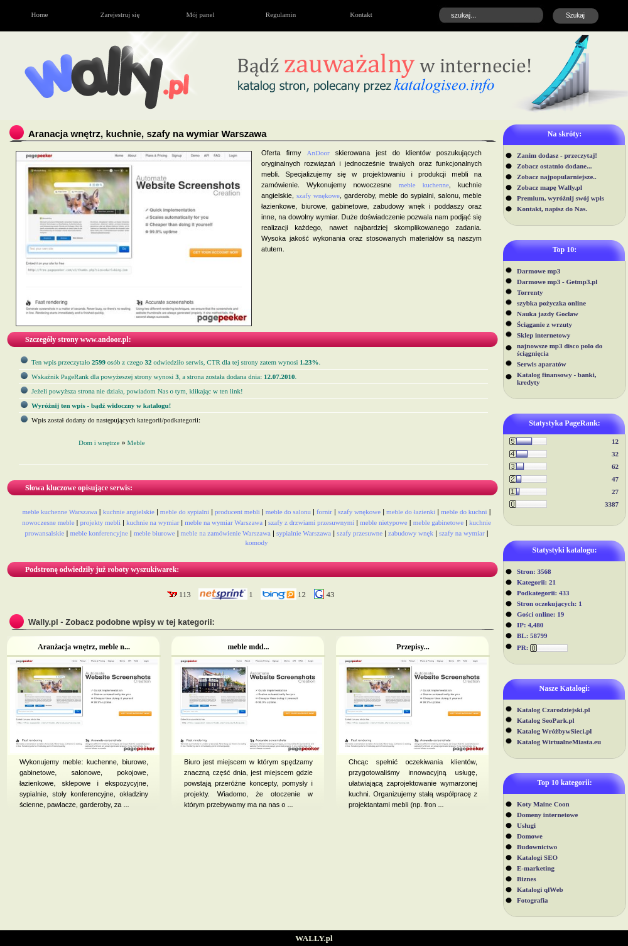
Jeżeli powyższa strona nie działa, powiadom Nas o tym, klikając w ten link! (137, 391)
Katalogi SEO (537, 857)
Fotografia (532, 900)
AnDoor (318, 153)
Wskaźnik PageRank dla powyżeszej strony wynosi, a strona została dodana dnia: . (163, 376)
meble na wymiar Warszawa (224, 522)
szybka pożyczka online (551, 303)
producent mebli (237, 511)
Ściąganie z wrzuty (544, 324)
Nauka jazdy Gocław (547, 313)
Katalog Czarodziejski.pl (553, 709)
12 (615, 441)
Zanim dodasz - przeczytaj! (557, 155)
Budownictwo (537, 846)
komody (256, 542)
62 (615, 466)
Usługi (526, 825)
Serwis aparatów (541, 364)
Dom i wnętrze (98, 442)
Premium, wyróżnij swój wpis (560, 198)
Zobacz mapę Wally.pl (549, 187)
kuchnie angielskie (128, 511)
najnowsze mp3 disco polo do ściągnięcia (559, 349)
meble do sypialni (184, 511)
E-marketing (536, 868)
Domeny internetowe (547, 814)
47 (615, 479)
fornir (324, 511)
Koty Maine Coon (543, 804)
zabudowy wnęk (410, 533)
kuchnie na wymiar (152, 522)
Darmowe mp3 (538, 271)
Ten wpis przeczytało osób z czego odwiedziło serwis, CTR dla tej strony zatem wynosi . (175, 362)
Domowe (530, 836)
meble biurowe (154, 533)
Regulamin (281, 14)
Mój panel (201, 14)
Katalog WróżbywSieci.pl (554, 731)
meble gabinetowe (438, 522)
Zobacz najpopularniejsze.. (557, 176)
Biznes (526, 879)
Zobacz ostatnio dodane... (554, 166)
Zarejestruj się (120, 14)
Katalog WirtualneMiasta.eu (559, 741)
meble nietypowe (383, 522)
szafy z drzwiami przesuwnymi (311, 522)
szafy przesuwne (359, 533)
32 (615, 454)
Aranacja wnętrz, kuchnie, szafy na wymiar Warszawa (147, 133)
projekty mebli (100, 522)
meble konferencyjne (99, 533)
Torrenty (530, 292)
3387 (612, 504)
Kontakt (361, 14)
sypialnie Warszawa (303, 533)
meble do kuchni (464, 511)
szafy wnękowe (318, 195)
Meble (136, 442)
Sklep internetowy (543, 335)
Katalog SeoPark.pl (546, 720)
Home (39, 14)
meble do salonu (288, 511)
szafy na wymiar (462, 533)
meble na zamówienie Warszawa (226, 533)
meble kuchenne (424, 185)
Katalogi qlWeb (540, 889)
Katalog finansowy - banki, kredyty (557, 378)
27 (615, 491)
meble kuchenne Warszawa (59, 511)
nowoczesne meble (48, 522)
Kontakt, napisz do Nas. (552, 208)
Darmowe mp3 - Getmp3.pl (557, 281)
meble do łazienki (410, 511)
